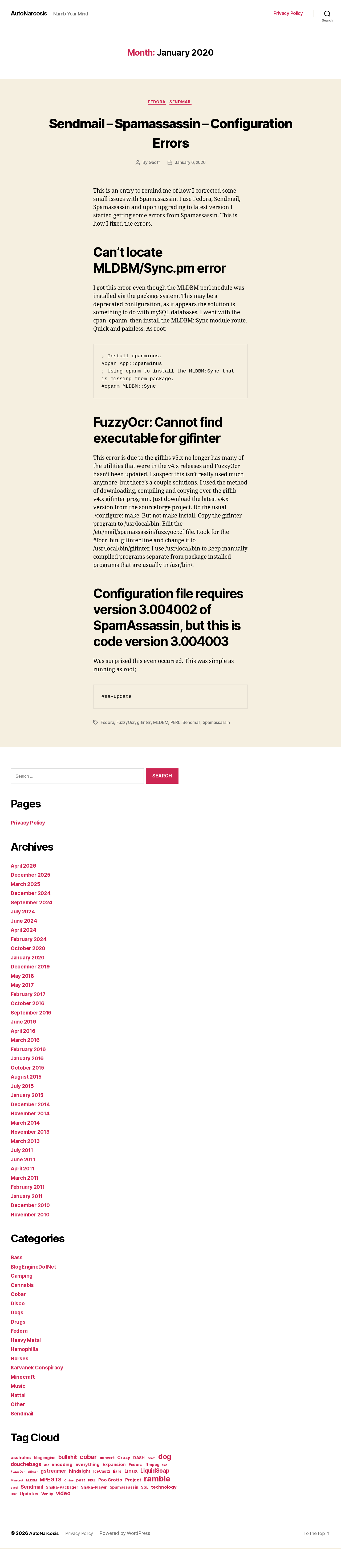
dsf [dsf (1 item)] (46, 1466)
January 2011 (28, 1197)
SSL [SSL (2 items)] (144, 1488)
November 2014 (32, 1114)
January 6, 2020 (190, 163)
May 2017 (23, 985)
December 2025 (32, 875)
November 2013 (32, 1132)
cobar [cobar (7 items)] (88, 1457)
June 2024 (25, 921)
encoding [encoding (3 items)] (61, 1465)
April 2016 (24, 1031)
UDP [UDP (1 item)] (14, 1495)
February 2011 (30, 1187)
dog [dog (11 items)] (164, 1457)
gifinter (144, 723)
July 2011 (23, 1151)
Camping (23, 1276)
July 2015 (24, 1086)
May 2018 (24, 976)
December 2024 (32, 894)
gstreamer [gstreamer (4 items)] (53, 1472)
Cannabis (23, 1285)
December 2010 (32, 1206)
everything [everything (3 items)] (87, 1465)
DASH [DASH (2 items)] (139, 1458)
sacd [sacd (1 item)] (14, 1488)
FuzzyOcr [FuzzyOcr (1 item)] (18, 1472)
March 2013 (26, 1141)
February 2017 (30, 995)
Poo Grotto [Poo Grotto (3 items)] (110, 1480)
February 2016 (30, 1050)
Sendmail (182, 102)
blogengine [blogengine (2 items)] (44, 1458)
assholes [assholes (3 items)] (21, 1458)
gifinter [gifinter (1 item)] (33, 1472)
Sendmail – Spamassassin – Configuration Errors (171, 132)
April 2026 (25, 866)
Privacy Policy (288, 13)
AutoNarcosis (30, 13)
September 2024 (33, 903)
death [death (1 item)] (152, 1459)
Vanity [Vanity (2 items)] (47, 1494)
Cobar (19, 1294)
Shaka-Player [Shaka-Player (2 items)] (94, 1488)
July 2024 (24, 912)
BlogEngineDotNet (35, 1267)
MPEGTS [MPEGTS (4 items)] (50, 1480)
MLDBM (161, 723)
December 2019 (32, 967)
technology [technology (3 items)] (163, 1487)
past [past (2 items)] (80, 1480)
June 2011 (24, 1160)
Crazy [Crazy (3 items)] (123, 1458)
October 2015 (29, 1068)
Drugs (19, 1322)
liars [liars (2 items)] (117, 1472)
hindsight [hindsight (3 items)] (79, 1472)
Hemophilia (26, 1350)
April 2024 (25, 930)
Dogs (18, 1313)
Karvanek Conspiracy (39, 1368)
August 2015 (28, 1077)
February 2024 (30, 940)
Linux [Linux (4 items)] (131, 1472)
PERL (176, 723)
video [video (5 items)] (63, 1494)
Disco (18, 1304)
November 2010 (32, 1215)
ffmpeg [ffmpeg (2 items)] (152, 1465)
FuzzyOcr (126, 723)
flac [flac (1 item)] (164, 1466)
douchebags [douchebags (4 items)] (26, 1465)
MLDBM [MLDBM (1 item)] (31, 1481)
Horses (20, 1359)
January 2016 (29, 1059)
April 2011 (24, 1169)
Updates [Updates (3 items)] (29, 1494)
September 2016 (33, 1013)
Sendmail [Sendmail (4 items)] (32, 1488)
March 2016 (26, 1040)
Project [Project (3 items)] (133, 1480)
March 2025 (26, 884)
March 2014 (26, 1123)
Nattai (18, 1396)
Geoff (153, 163)
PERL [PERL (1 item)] (91, 1481)
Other (18, 1405)
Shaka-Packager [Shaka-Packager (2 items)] (62, 1488)
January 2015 (29, 1095)
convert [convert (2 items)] (107, 1458)
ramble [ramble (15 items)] (157, 1479)
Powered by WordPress (129, 1534)
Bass (17, 1258)
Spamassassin (217, 723)
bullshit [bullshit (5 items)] (67, 1458)
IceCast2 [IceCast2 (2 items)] (101, 1472)
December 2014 (32, 1105)
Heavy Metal (27, 1340)
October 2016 (29, 1004)
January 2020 (29, 958)
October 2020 (29, 949)
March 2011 (26, 1178)
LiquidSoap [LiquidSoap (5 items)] (154, 1471)
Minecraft (23, 1377)
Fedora (156, 102)
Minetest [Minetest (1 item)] (17, 1481)
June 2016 (25, 1022)
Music (19, 1386)
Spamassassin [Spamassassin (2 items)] (124, 1488)
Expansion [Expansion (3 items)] (114, 1465)
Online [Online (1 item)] (68, 1481)
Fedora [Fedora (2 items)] (135, 1465)
